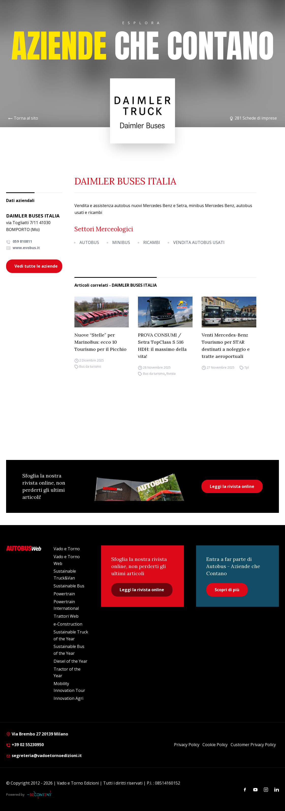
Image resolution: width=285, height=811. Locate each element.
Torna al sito (26, 118)
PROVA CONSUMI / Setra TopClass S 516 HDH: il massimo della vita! (162, 345)
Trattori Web (66, 616)
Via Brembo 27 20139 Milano (37, 734)
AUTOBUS (89, 242)
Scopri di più (227, 589)
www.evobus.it (23, 247)
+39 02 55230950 (25, 744)
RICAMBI (151, 242)
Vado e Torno (67, 549)
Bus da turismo (90, 366)
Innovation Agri (68, 698)
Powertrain (64, 594)
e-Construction (68, 624)
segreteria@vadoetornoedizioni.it (44, 755)
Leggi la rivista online (232, 486)
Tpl (246, 367)
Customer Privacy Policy (253, 744)
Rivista (171, 373)
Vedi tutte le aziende (36, 266)
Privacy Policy (186, 744)
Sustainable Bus (69, 586)
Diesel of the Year (70, 661)
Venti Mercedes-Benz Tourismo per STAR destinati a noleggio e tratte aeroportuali (226, 345)
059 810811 (19, 241)
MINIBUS (121, 242)
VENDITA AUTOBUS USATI (199, 242)
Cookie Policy (215, 744)
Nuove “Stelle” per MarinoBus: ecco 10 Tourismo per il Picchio (100, 342)
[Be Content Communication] (40, 795)
